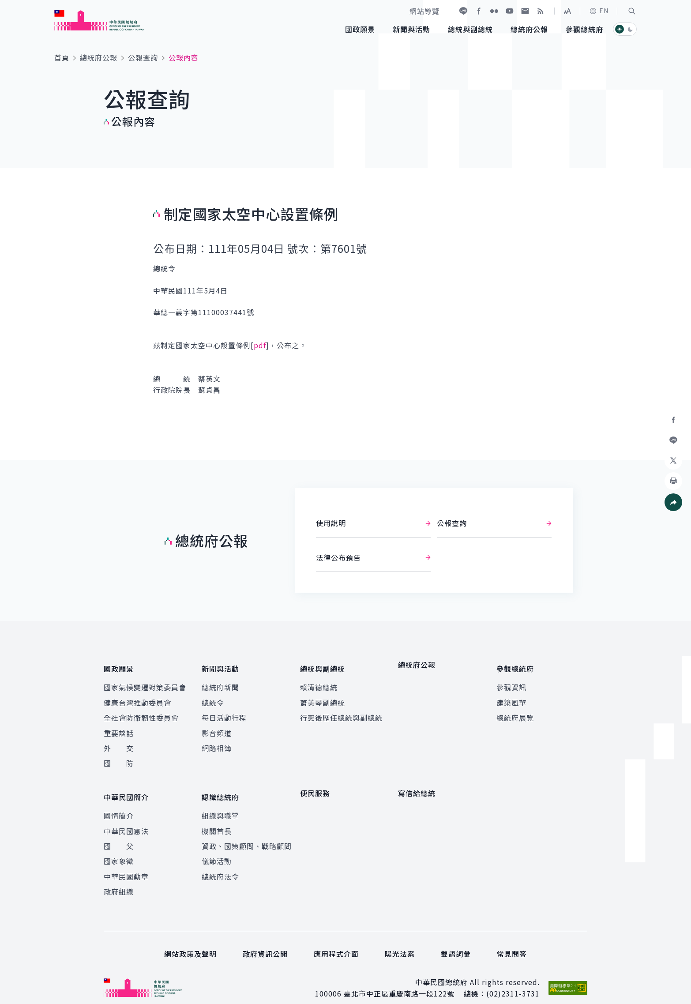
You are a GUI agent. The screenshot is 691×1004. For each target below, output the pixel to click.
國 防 (119, 757)
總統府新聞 (220, 681)
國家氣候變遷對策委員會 (145, 681)
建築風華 (511, 696)
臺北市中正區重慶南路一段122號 (399, 980)
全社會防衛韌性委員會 (141, 711)
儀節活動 (217, 848)
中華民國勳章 (126, 863)
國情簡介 (119, 802)
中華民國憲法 (126, 817)
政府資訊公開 (265, 940)
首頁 (61, 57)
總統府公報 (98, 57)
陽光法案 (400, 940)
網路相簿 (217, 741)
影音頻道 (217, 726)
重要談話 (119, 726)
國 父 (119, 832)
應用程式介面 (336, 940)
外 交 (119, 741)
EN (598, 10)
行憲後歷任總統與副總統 (341, 711)
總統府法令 (220, 863)
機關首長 (217, 817)
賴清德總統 (319, 681)
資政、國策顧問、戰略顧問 (247, 832)
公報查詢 (143, 57)
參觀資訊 (511, 681)
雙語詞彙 (456, 940)
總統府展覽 (515, 711)
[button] (632, 11)
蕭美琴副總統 (322, 696)
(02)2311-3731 (513, 980)
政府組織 (119, 878)
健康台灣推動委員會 (137, 696)
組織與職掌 (220, 802)
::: (6, 5)
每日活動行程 (224, 711)
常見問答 (512, 940)
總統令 (213, 696)
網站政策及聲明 (190, 940)
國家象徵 (119, 848)
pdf (260, 345)
